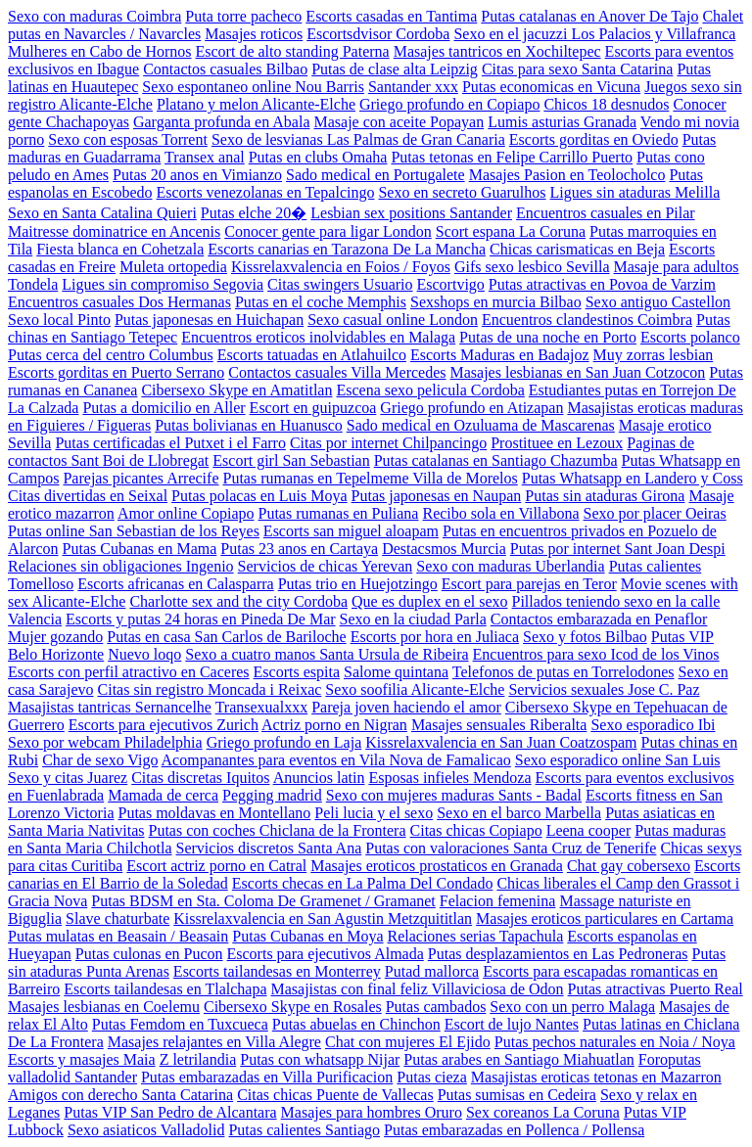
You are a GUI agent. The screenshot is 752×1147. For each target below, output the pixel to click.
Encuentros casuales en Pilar (605, 213)
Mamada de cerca (163, 795)
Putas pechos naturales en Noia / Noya (614, 1041)
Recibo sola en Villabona (500, 513)
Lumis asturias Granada (562, 122)
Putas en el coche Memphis (320, 302)
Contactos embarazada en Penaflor (599, 619)
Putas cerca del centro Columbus (110, 354)
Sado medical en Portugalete (375, 174)
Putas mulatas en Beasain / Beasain (118, 936)
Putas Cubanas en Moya (307, 936)
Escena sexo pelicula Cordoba (430, 390)
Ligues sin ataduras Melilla (635, 192)
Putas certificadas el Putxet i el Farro (170, 443)
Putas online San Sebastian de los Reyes (133, 531)
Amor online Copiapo (186, 513)
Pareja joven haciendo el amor (406, 707)
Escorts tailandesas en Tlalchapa (165, 989)
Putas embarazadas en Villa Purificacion (267, 1077)
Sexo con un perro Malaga (572, 1006)
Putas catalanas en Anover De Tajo (589, 16)
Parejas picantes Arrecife (140, 478)
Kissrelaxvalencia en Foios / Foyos (340, 266)
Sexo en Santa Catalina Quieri (102, 213)
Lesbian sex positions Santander (411, 213)
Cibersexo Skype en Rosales (293, 1006)
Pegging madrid (272, 795)
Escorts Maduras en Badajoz (499, 354)
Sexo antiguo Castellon (658, 302)
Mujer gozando (55, 636)
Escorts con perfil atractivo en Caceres (129, 672)
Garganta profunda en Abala (221, 122)
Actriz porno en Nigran (334, 724)
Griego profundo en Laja (284, 742)
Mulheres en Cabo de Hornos (100, 51)
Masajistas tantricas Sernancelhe (110, 707)
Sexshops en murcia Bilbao (496, 302)
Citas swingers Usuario (339, 284)
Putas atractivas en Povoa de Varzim (602, 284)
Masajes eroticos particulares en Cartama (604, 918)
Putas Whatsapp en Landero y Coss (632, 478)
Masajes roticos (254, 33)
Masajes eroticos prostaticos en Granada (436, 865)
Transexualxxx (261, 707)
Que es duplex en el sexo (430, 601)
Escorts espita (297, 672)
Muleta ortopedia (173, 266)
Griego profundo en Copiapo (449, 104)
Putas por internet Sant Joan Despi (618, 548)
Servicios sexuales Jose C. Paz (603, 689)
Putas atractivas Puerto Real (655, 989)
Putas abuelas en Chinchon (356, 1024)
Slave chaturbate (117, 918)
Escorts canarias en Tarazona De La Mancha (347, 249)
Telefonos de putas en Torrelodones (563, 672)
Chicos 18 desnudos (606, 104)
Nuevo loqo (144, 654)
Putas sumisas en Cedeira (517, 1094)
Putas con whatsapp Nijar (320, 1059)
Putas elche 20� (253, 213)
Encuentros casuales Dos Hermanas (119, 302)
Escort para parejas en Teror (529, 583)
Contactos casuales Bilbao (225, 69)
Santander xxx (413, 86)
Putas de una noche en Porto (547, 337)
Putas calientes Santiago (304, 1130)
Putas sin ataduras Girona (604, 495)
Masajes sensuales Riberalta (499, 724)
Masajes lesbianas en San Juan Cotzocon (578, 372)
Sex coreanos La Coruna (543, 1112)
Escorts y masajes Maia (82, 1059)
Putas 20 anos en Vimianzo (197, 174)
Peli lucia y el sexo (373, 812)
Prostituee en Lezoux (557, 443)
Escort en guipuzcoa (313, 407)
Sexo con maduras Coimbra (94, 16)
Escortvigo (451, 284)
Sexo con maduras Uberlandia (510, 566)
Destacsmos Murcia (444, 548)
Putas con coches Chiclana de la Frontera (277, 830)
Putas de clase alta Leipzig (394, 69)
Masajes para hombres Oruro (371, 1112)
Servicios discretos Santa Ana (269, 848)
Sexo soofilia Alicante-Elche (414, 689)
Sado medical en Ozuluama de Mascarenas (481, 425)
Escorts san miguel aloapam (351, 531)
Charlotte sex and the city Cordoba (238, 601)
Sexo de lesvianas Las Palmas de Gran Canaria (358, 139)
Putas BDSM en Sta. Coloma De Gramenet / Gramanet (263, 901)
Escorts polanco (690, 337)
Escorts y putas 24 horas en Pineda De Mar (201, 619)
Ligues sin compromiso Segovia (162, 284)
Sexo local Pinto (59, 319)
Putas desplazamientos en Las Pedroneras (558, 953)
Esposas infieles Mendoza (449, 777)
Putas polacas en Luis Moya (259, 495)
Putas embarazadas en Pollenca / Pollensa (514, 1130)
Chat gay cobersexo (628, 865)
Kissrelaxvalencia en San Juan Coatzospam (500, 742)
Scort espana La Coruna (511, 231)
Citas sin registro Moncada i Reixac (210, 689)
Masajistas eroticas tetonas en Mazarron (596, 1077)
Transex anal (204, 157)
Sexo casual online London (392, 319)
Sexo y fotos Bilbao (585, 636)
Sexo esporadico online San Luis (618, 760)
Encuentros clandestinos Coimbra (587, 319)
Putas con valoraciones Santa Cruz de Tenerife (510, 848)
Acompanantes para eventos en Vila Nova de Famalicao (336, 760)
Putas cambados (436, 1006)
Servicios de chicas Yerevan (325, 566)
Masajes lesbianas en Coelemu (104, 1006)
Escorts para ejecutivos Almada (325, 953)
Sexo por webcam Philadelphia (105, 742)
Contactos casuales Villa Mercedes (337, 372)
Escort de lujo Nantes (512, 1024)
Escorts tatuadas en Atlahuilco (311, 354)
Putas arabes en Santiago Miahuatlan (518, 1059)
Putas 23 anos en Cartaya (299, 548)
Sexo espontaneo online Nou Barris (253, 86)
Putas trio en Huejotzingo (358, 583)
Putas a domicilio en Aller (163, 407)
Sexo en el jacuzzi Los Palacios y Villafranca (594, 33)
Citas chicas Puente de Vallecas (335, 1094)
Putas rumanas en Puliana (338, 513)
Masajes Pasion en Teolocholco (567, 174)
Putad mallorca (432, 971)
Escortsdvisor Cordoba (377, 33)
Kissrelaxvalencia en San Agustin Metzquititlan (322, 918)
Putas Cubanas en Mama (140, 548)
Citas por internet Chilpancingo (388, 443)
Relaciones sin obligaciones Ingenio (121, 566)
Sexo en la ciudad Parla (413, 619)
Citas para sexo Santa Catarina (578, 69)
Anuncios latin (319, 777)
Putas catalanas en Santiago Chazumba (496, 460)
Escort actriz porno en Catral (216, 865)
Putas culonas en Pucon (149, 953)
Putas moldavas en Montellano (214, 812)
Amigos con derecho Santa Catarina (120, 1094)
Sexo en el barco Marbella (519, 812)
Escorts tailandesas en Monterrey (277, 971)
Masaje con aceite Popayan (398, 122)
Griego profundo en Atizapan (471, 407)
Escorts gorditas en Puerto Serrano (116, 372)
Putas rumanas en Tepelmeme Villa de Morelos (369, 478)
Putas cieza (432, 1077)
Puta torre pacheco (243, 16)
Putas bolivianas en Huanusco (249, 425)
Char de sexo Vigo (100, 760)
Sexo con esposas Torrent (128, 139)
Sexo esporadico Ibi (652, 724)
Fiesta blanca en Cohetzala (120, 249)
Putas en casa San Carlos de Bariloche (226, 636)
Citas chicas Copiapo (476, 830)
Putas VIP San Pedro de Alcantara (170, 1112)
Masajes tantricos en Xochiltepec (497, 51)
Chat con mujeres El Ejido (408, 1041)
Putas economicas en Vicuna (551, 86)
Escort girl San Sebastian (290, 460)
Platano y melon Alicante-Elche (256, 104)
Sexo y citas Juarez (67, 777)
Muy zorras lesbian (653, 354)
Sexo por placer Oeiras (655, 513)
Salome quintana (396, 672)
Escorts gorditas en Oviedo (594, 139)
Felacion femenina (498, 901)
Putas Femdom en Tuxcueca (180, 1024)
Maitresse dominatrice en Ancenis (114, 231)
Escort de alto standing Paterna (293, 51)
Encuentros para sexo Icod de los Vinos (596, 654)
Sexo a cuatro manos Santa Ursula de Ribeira (326, 654)
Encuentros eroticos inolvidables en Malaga (318, 337)
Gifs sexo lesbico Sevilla (532, 266)
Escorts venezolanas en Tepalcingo (266, 192)
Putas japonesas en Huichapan (209, 319)
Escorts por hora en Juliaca (435, 636)
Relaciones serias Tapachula (475, 936)
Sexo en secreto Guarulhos (461, 192)
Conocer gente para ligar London (327, 231)
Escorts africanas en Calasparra (175, 583)
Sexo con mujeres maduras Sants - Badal (454, 795)
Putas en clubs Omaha (318, 157)
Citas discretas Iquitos (200, 777)
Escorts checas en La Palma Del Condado (363, 883)
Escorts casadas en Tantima (391, 16)
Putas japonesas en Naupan (437, 495)
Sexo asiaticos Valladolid (146, 1130)
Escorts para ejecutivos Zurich (163, 724)
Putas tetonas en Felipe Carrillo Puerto (512, 157)
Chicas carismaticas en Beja (577, 249)
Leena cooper (589, 830)
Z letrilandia (198, 1059)
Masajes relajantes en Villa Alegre (214, 1041)
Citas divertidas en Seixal (87, 495)
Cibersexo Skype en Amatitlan (236, 390)
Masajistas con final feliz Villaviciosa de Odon (417, 989)
